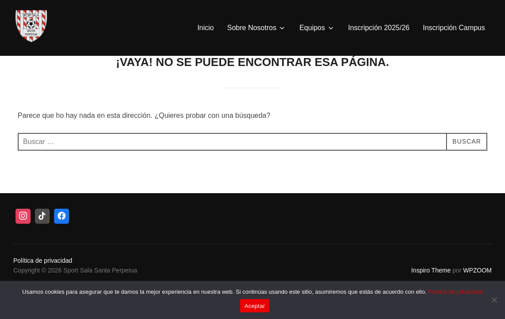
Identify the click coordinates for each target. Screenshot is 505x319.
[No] (493, 300)
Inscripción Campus (454, 27)
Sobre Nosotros (256, 28)
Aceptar (255, 306)
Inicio (205, 27)
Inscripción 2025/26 (379, 27)
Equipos (317, 28)
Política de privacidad (455, 291)
